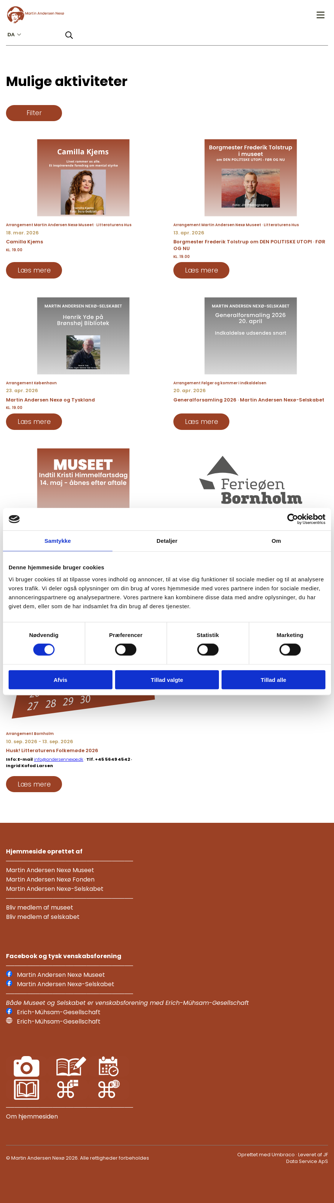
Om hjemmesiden (32, 1116)
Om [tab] (276, 541)
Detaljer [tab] (167, 541)
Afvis (60, 679)
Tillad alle (273, 679)
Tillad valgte (167, 679)
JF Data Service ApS (307, 1157)
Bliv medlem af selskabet (43, 917)
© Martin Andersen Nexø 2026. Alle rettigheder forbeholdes (77, 1158)
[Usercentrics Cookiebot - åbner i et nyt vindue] (292, 519)
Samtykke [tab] (57, 541)
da (14, 34)
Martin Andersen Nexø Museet (50, 870)
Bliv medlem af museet (39, 907)
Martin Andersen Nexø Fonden (50, 879)
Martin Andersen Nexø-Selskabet (54, 888)
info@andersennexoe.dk (58, 759)
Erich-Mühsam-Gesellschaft (58, 1012)
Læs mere (34, 270)
